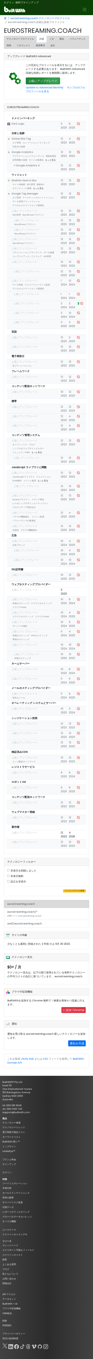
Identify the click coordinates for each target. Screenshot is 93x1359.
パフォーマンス (77, 38)
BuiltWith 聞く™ (10, 1141)
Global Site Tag (21, 139)
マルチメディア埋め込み (24, 507)
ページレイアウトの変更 (74, 891)
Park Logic (18, 124)
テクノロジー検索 (11, 1122)
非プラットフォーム (21, 365)
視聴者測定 (51, 156)
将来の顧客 (8, 1197)
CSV (45, 1059)
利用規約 (7, 1325)
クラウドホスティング (41, 603)
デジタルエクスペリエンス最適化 (28, 205)
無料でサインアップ (27, 2)
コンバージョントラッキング (36, 142)
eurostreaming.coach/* (24, 913)
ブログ (32, 444)
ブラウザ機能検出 (20, 516)
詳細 (41, 38)
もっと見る (50, 160)
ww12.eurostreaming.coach (24, 923)
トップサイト (9, 1146)
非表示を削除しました (23, 870)
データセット (9, 1299)
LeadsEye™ (8, 1151)
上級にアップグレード (43, 81)
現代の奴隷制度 (10, 1338)
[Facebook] (16, 1346)
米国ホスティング (20, 603)
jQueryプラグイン (21, 499)
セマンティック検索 (21, 188)
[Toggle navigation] (84, 9)
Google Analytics (22, 152)
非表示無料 (17, 876)
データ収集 (17, 284)
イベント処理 (29, 480)
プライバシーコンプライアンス (27, 252)
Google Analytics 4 (28, 165)
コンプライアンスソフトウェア (27, 256)
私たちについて (10, 1273)
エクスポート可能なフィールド (18, 1250)
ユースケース (9, 1229)
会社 (52, 45)
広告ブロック (18, 545)
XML (31, 1059)
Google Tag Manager (25, 193)
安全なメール (18, 697)
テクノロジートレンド (13, 1127)
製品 (61, 38)
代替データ (8, 1207)
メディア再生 (38, 499)
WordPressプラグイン (33, 214)
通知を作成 (77, 1043)
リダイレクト (23, 45)
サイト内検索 (18, 184)
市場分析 (7, 1188)
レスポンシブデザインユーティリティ (30, 503)
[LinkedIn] (10, 1346)
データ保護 (49, 252)
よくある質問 (9, 1264)
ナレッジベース (10, 1245)
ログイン (9, 2)
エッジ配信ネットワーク (24, 761)
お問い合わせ (9, 1278)
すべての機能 (9, 1221)
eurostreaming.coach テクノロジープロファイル (40, 18)
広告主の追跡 (18, 146)
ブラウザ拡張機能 (11, 1308)
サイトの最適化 (36, 160)
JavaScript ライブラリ (23, 476)
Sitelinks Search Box (24, 180)
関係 (9, 45)
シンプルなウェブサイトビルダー (28, 448)
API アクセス (9, 1294)
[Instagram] (45, 1346)
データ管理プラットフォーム (26, 201)
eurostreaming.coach (21, 904)
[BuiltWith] (15, 9)
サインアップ (9, 1164)
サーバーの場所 (19, 626)
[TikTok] (22, 1346)
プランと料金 (9, 1159)
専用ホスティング (20, 639)
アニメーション (43, 476)
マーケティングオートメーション (38, 197)
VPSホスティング (39, 635)
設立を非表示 (18, 881)
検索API (40, 184)
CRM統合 (7, 1313)
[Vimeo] (34, 1346)
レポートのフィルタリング (16, 1211)
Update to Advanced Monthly (44, 87)
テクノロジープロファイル (20, 38)
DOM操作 (17, 480)
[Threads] (28, 1346)
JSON (24, 1059)
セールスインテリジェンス (16, 1192)
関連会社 (7, 1283)
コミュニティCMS (21, 452)
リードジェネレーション (14, 1183)
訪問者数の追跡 (19, 160)
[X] (4, 1346)
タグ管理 (16, 142)
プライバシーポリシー (13, 1333)
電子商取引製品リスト (13, 1132)
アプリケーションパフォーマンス (28, 156)
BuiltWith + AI (9, 1303)
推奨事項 (40, 45)
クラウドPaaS (19, 607)
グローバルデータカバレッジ (17, 1216)
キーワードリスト (11, 1137)
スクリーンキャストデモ (14, 1234)
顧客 (4, 1259)
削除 (4, 1320)
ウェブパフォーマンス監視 (37, 284)
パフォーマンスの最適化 (24, 520)
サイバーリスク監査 (12, 1202)
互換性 (15, 530)
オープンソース (19, 444)
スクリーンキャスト (12, 1254)
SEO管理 (31, 184)
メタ (51, 38)
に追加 (73, 1010)
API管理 (47, 256)
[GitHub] (39, 1346)
